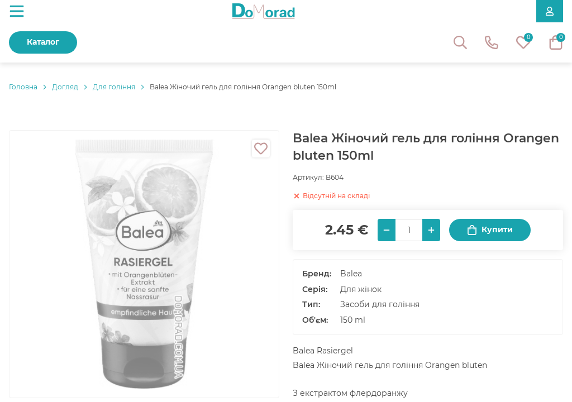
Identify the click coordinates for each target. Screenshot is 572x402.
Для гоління (114, 87)
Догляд (65, 87)
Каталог (43, 42)
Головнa (23, 87)
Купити (490, 229)
